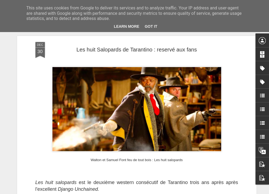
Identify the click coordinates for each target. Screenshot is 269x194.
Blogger (154, 191)
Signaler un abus (172, 191)
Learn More (126, 26)
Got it (151, 26)
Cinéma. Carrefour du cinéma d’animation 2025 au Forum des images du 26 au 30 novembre (213, 50)
